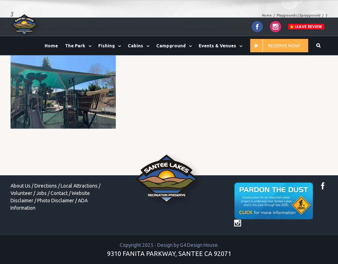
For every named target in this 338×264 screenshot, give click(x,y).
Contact (59, 193)
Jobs (41, 193)
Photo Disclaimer (55, 200)
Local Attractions (79, 186)
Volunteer (21, 193)
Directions (45, 186)
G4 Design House (199, 245)
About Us (21, 186)
